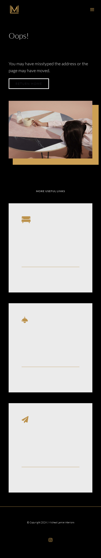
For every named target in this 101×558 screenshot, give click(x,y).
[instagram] (50, 540)
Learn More (31, 277)
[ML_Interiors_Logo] (14, 7)
